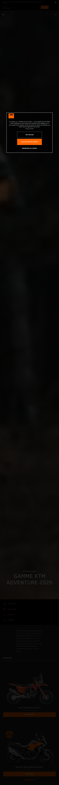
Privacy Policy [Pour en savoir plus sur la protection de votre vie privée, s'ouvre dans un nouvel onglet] (27, 128)
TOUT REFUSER (29, 135)
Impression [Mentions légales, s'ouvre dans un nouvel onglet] (32, 128)
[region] (29, 133)
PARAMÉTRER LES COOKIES (29, 148)
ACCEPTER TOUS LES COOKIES (29, 142)
